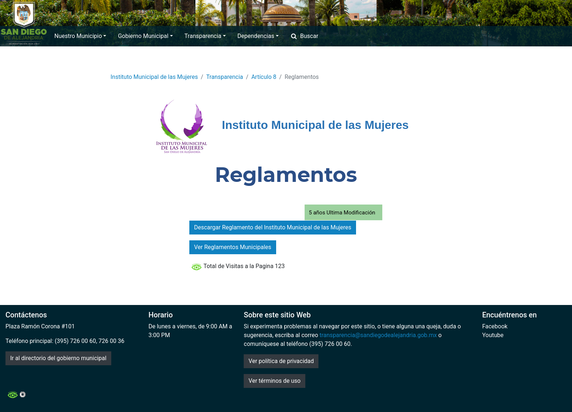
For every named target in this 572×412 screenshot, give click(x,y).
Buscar (304, 36)
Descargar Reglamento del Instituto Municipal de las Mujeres (272, 227)
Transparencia (205, 36)
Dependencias (258, 36)
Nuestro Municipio (80, 36)
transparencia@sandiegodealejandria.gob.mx (378, 335)
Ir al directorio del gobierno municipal (58, 358)
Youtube (493, 335)
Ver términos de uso (274, 380)
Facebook (494, 326)
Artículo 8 (264, 76)
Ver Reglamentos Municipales (232, 247)
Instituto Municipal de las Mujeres (154, 76)
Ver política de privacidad (281, 361)
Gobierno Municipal (145, 36)
